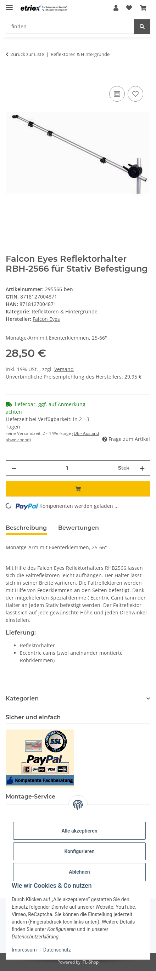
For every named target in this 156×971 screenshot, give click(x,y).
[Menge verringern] (14, 468)
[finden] (142, 26)
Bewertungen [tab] (78, 527)
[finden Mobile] (70, 26)
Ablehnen (79, 872)
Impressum (24, 950)
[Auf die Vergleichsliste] (117, 94)
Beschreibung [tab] (26, 527)
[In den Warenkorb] (11, 76)
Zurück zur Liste (27, 54)
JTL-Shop (90, 962)
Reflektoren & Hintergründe (65, 311)
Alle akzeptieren (79, 831)
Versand (64, 369)
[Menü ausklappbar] (9, 4)
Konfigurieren (79, 851)
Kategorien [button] (22, 698)
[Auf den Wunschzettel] (135, 94)
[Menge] (67, 468)
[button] (116, 8)
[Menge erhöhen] (142, 468)
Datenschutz (57, 950)
